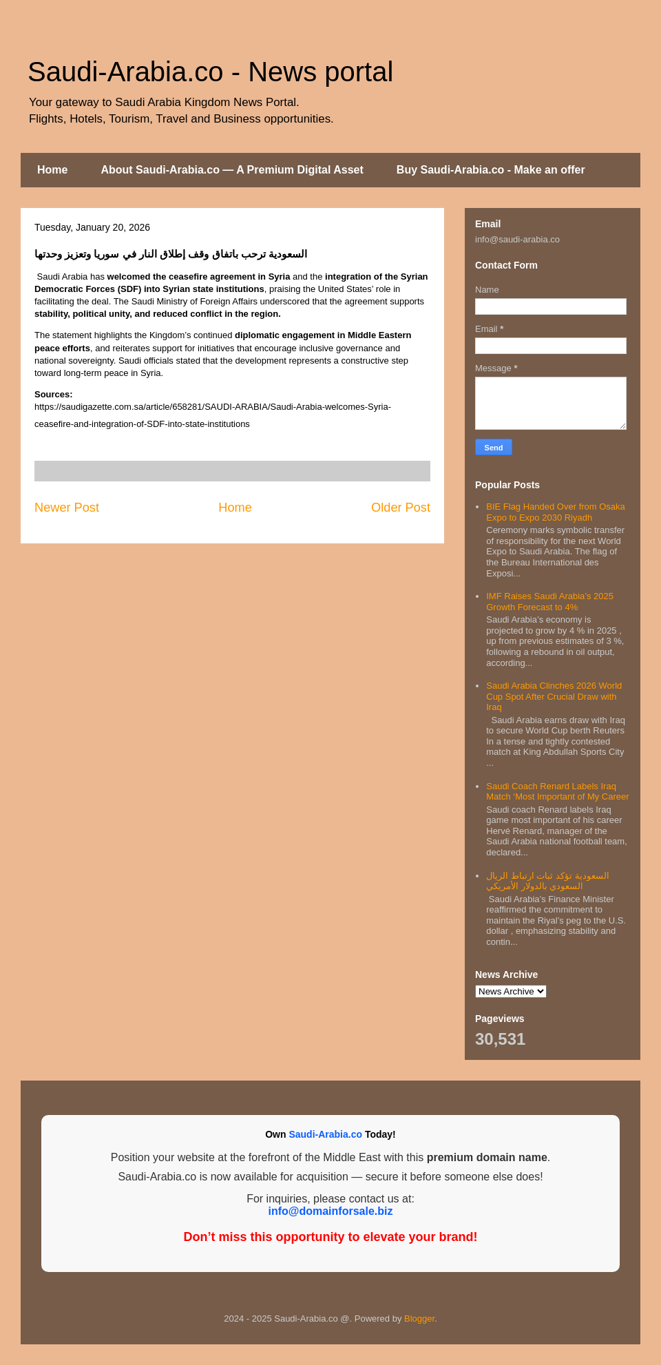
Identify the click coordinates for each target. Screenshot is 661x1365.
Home (52, 170)
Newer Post (66, 507)
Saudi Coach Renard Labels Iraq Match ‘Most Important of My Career (557, 791)
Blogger (419, 1318)
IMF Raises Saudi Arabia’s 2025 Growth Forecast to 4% (549, 601)
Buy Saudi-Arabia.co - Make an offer (491, 170)
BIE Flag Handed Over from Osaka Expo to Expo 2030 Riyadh (555, 512)
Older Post (400, 507)
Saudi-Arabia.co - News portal (210, 71)
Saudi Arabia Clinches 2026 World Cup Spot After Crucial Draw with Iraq (554, 696)
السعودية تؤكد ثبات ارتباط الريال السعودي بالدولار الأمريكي (547, 881)
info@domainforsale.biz (331, 1211)
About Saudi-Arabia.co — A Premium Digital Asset (232, 170)
